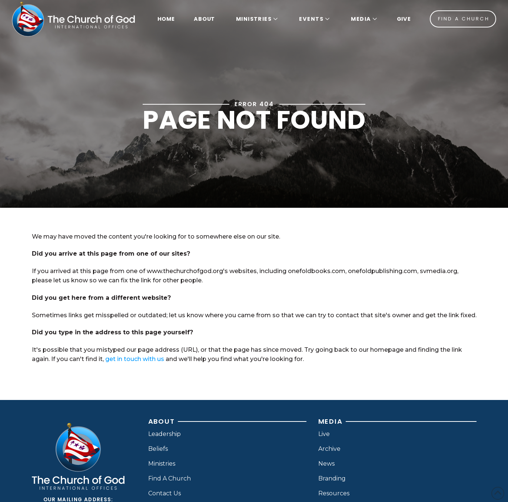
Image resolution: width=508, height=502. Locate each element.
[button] (256, 18)
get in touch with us (134, 358)
